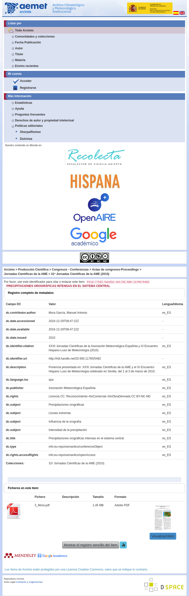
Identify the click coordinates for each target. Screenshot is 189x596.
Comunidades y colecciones (35, 36)
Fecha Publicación (28, 42)
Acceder (26, 81)
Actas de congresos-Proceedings (115, 269)
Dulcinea (26, 139)
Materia (20, 60)
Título (19, 54)
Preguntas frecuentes (30, 114)
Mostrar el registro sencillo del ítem (90, 545)
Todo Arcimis (24, 30)
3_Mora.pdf (42, 505)
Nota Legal (9, 582)
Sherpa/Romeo (30, 132)
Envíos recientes (26, 66)
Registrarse (28, 88)
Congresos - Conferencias (70, 269)
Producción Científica (33, 269)
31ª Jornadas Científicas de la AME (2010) (80, 274)
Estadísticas (23, 102)
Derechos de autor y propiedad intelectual (44, 120)
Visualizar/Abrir (162, 536)
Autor (19, 48)
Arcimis (9, 269)
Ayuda (19, 108)
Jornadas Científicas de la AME (26, 274)
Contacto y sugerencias (29, 582)
